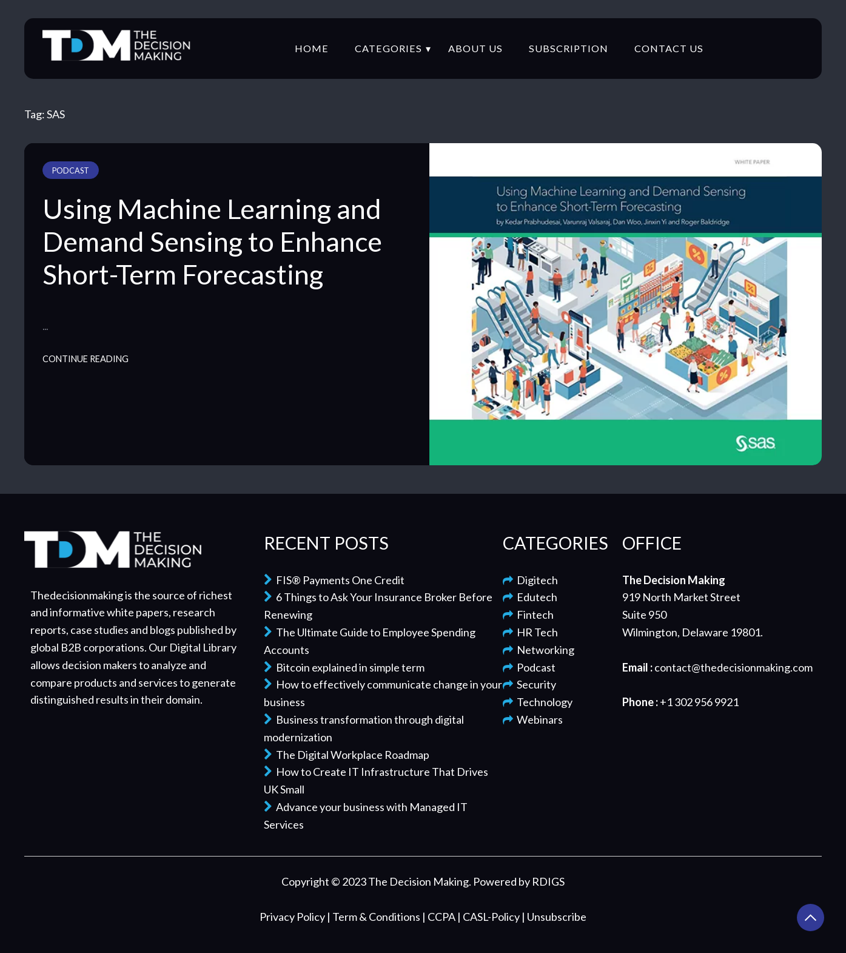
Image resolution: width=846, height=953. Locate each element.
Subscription (568, 48)
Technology (537, 702)
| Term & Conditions (374, 916)
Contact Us (668, 48)
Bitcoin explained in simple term (344, 667)
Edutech (530, 597)
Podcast (70, 170)
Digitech (530, 580)
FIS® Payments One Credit (334, 580)
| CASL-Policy (489, 916)
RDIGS (548, 881)
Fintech (528, 614)
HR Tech (530, 632)
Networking (538, 649)
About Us (475, 48)
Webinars (533, 719)
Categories (388, 48)
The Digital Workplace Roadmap (346, 754)
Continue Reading (85, 359)
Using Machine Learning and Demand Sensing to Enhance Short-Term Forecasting (212, 241)
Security (529, 684)
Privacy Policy (293, 916)
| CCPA (439, 916)
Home (312, 48)
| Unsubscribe (554, 916)
